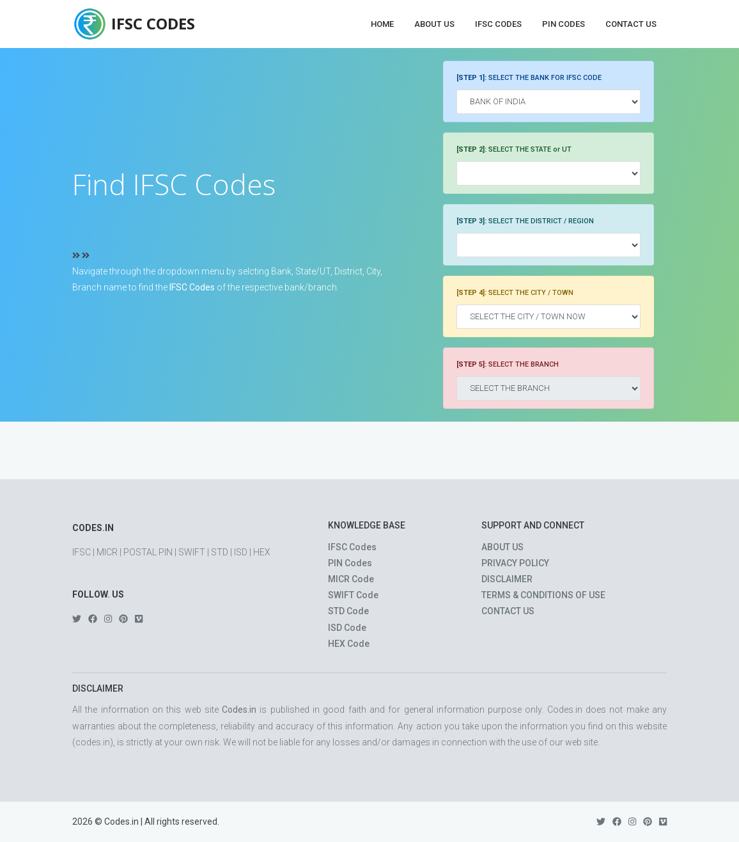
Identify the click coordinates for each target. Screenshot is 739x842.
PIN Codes (563, 24)
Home (382, 24)
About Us (434, 24)
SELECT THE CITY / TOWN (514, 293)
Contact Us (631, 24)
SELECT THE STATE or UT (514, 149)
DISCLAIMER (507, 579)
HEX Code (349, 644)
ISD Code (347, 628)
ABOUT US (502, 547)
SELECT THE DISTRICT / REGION (525, 221)
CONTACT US (507, 611)
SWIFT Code (353, 595)
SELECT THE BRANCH (507, 364)
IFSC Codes (498, 24)
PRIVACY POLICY (515, 563)
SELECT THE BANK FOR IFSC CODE (529, 78)
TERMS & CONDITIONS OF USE (543, 595)
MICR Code (351, 579)
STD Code (348, 611)
